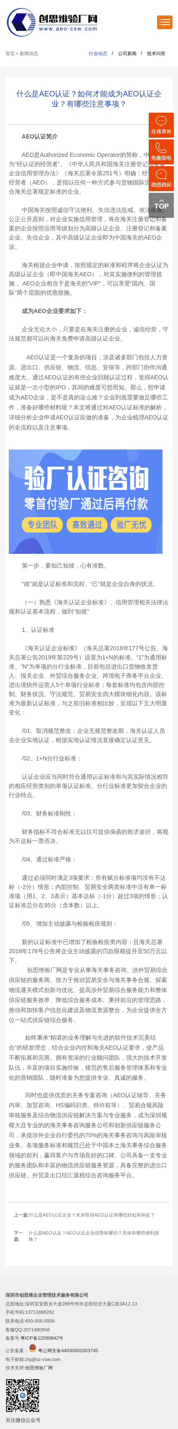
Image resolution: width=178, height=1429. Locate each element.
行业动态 (98, 53)
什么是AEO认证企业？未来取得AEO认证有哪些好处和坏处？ (92, 1214)
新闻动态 (29, 53)
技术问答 (156, 53)
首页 (10, 53)
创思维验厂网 (39, 1367)
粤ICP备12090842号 (42, 1338)
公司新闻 (127, 53)
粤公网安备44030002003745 (68, 1350)
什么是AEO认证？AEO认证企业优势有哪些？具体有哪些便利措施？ (93, 1236)
